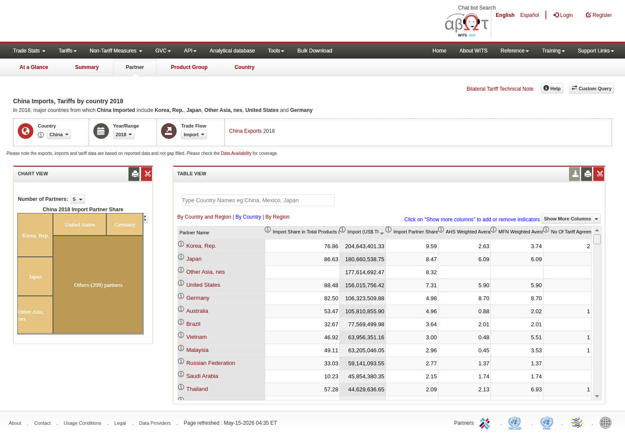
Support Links (596, 51)
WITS (87, 21)
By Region (277, 217)
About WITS (474, 51)
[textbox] (258, 200)
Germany (197, 298)
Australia (197, 311)
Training (553, 51)
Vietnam (196, 337)
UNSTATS (547, 422)
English (505, 15)
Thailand (197, 389)
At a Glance (34, 67)
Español (529, 15)
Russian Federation (210, 363)
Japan (193, 259)
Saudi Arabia (202, 376)
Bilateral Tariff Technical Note (500, 89)
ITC (486, 422)
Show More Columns (571, 218)
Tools (276, 51)
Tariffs (68, 51)
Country (244, 67)
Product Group (189, 67)
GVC (163, 51)
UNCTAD (516, 422)
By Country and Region (204, 217)
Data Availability (237, 153)
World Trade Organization (577, 422)
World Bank (607, 422)
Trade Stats (29, 51)
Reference (514, 51)
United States (203, 285)
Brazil (193, 324)
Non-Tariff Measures (116, 51)
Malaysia (197, 350)
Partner (135, 67)
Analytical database (232, 51)
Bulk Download (314, 51)
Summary (87, 67)
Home (440, 51)
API (190, 51)
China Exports (245, 131)
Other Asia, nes (205, 272)
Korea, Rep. (201, 246)
